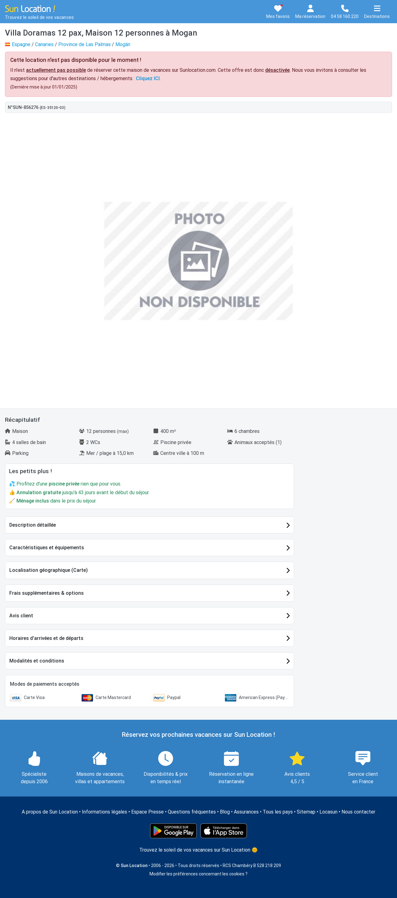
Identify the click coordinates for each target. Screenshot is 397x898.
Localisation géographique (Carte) (48, 570)
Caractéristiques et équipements (46, 547)
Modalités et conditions (36, 661)
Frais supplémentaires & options (46, 593)
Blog (225, 812)
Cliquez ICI (148, 78)
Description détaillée (32, 525)
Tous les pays (278, 812)
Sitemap (306, 812)
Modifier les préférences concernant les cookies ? (198, 873)
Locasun (328, 812)
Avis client (21, 616)
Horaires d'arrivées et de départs (46, 638)
